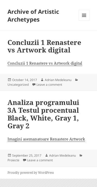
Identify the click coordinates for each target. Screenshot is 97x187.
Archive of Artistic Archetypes (33, 15)
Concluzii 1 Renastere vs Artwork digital (44, 46)
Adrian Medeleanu (58, 80)
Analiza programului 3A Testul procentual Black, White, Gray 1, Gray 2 (43, 114)
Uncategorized (18, 84)
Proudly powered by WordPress (31, 172)
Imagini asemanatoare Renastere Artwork (46, 139)
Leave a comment (49, 84)
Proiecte (13, 160)
